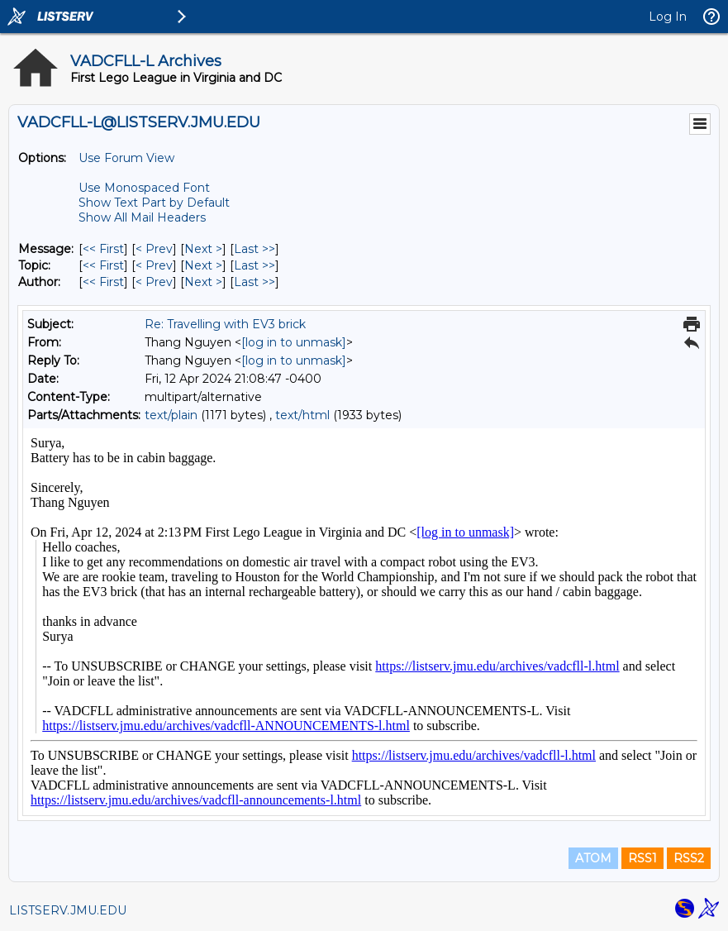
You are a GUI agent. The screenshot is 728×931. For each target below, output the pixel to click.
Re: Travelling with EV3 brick (225, 324)
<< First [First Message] (103, 248)
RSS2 (688, 858)
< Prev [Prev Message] (154, 248)
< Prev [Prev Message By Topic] (154, 265)
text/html (302, 415)
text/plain (171, 415)
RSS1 (642, 858)
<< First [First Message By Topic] (103, 265)
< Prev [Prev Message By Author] (154, 282)
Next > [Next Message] (203, 248)
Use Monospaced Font (144, 187)
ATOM (593, 858)
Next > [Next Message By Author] (203, 282)
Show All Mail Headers (142, 217)
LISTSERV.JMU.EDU (67, 910)
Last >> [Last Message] (254, 248)
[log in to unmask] (293, 342)
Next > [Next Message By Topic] (203, 265)
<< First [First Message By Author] (103, 282)
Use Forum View (126, 157)
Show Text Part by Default (154, 202)
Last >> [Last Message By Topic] (254, 265)
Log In (668, 16)
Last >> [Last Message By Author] (254, 282)
